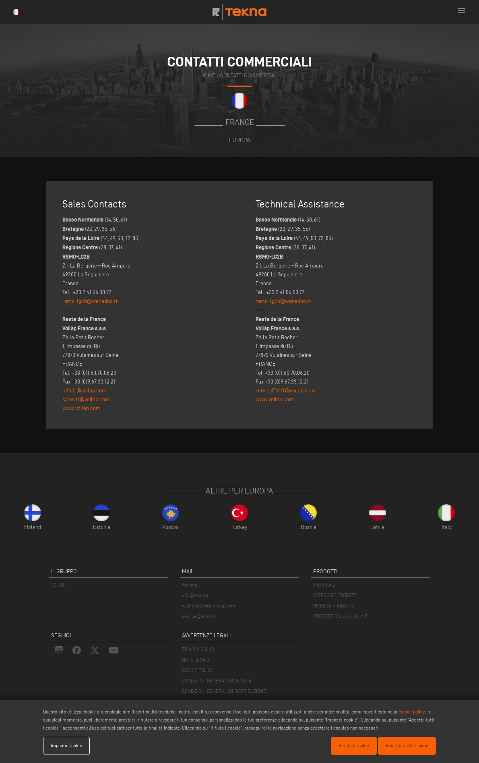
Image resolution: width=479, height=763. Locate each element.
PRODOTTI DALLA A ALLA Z (340, 616)
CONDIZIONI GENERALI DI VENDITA (217, 680)
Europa (239, 140)
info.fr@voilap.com (84, 391)
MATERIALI (324, 584)
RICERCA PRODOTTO (333, 605)
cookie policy (411, 711)
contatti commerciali (249, 76)
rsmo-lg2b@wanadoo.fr (90, 301)
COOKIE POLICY (197, 670)
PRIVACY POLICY (198, 649)
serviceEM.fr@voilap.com (285, 391)
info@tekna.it (195, 595)
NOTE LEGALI (195, 659)
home (207, 76)
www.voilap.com (81, 408)
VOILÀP (58, 584)
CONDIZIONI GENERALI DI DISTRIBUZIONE (224, 691)
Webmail (191, 584)
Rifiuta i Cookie (354, 745)
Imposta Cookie (66, 745)
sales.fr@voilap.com (86, 399)
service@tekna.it (198, 616)
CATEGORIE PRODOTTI (335, 595)
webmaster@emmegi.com (208, 605)
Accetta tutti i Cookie (407, 745)
